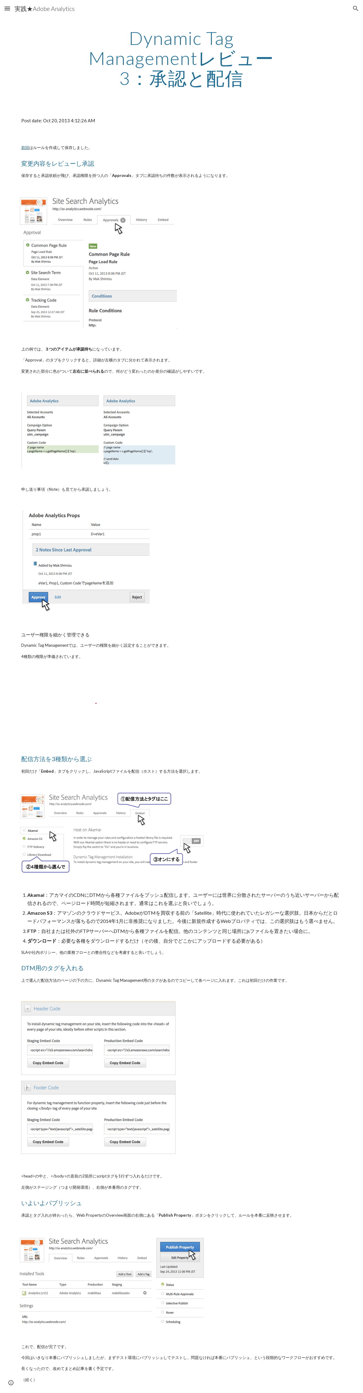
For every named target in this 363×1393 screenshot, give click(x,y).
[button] (7, 8)
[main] (181, 57)
